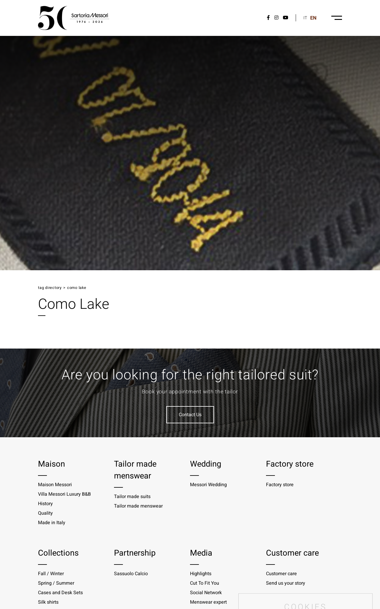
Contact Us (190, 414)
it (305, 18)
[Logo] (73, 18)
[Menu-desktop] (336, 18)
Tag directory (50, 287)
